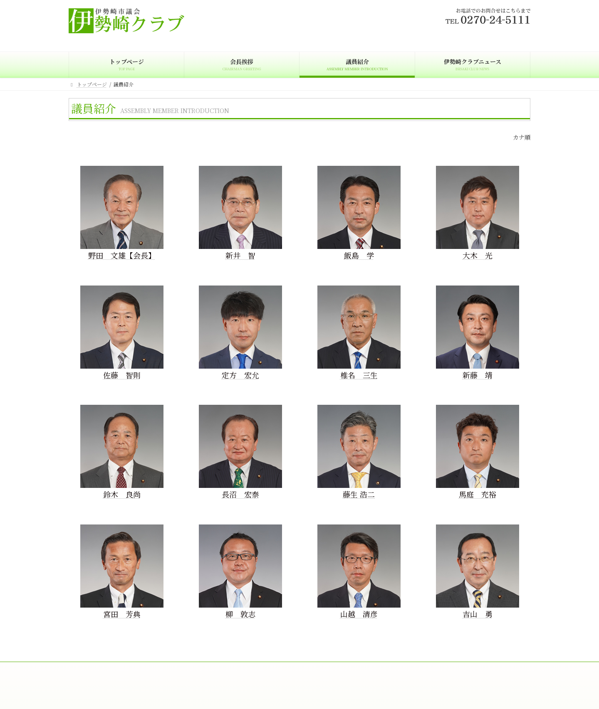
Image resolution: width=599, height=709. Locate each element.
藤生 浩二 (359, 494)
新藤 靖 (478, 374)
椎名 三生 (359, 374)
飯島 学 (359, 255)
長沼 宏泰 (240, 494)
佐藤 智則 (122, 374)
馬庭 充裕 (477, 494)
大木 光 (478, 255)
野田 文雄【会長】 (122, 255)
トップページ (91, 669)
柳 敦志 (240, 613)
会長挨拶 (133, 669)
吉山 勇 (478, 613)
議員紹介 (170, 669)
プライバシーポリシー (287, 669)
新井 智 (240, 255)
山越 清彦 (359, 613)
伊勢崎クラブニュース (220, 669)
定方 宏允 (240, 374)
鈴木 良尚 (122, 494)
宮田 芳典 (122, 613)
